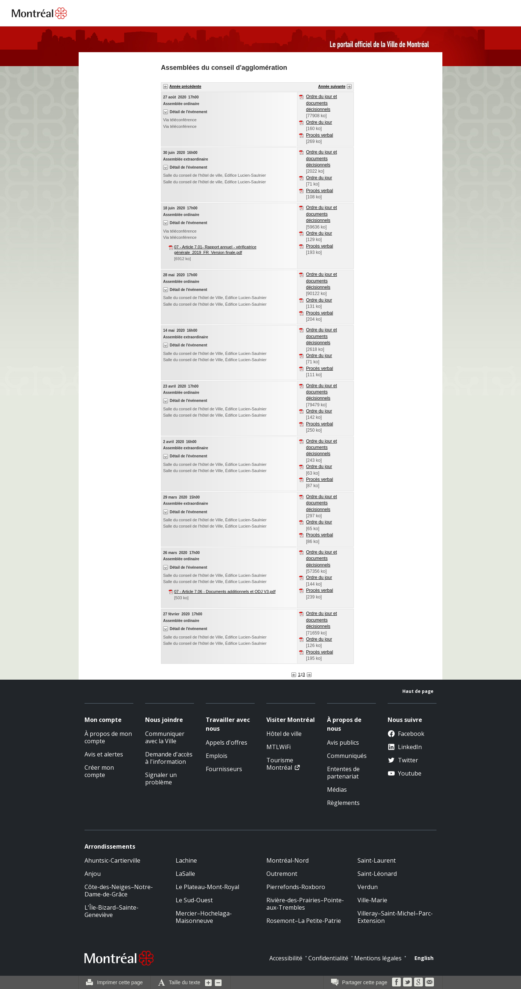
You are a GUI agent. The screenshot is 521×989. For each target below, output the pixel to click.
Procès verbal (319, 135)
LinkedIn (405, 747)
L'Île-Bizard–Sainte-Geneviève (112, 911)
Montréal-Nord (287, 860)
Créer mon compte (99, 771)
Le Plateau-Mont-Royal (207, 887)
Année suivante (331, 86)
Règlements (343, 803)
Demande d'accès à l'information (169, 758)
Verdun (367, 887)
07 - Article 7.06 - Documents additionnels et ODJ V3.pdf (225, 591)
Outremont (281, 874)
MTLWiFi (278, 747)
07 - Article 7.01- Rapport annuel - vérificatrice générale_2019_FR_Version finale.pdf (215, 249)
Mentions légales (378, 958)
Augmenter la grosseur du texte (208, 982)
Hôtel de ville (284, 734)
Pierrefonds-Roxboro (295, 887)
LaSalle (185, 874)
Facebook (406, 733)
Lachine (186, 860)
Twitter (403, 760)
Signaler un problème (161, 778)
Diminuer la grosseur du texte (218, 982)
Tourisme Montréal (279, 764)
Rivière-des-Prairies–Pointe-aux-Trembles (305, 903)
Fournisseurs (224, 769)
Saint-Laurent (376, 860)
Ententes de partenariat (343, 772)
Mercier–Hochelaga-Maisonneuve (204, 917)
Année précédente (185, 86)
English (424, 957)
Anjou (93, 874)
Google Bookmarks (418, 982)
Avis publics (343, 742)
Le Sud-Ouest (194, 900)
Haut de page (418, 691)
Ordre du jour (319, 122)
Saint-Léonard (377, 874)
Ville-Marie (372, 900)
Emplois (216, 756)
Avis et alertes (104, 754)
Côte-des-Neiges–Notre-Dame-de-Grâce (119, 890)
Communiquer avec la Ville (164, 737)
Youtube (404, 773)
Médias (337, 789)
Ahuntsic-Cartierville (112, 860)
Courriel (429, 982)
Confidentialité (328, 958)
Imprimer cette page (120, 982)
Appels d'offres (226, 742)
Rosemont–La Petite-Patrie (303, 921)
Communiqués (347, 756)
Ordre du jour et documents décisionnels (321, 103)
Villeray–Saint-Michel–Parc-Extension (395, 917)
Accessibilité (285, 958)
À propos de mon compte (108, 737)
